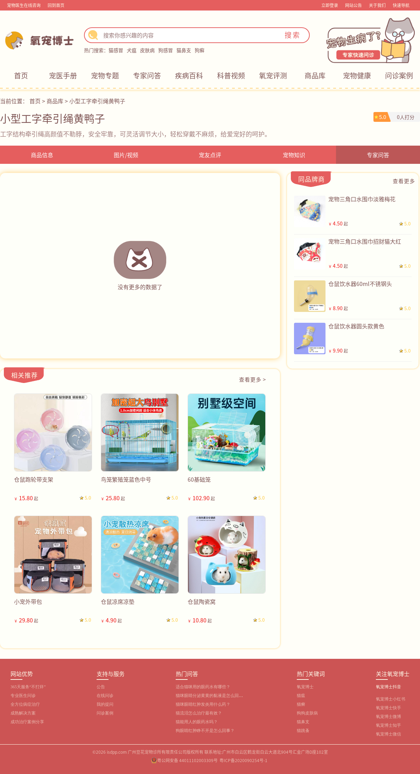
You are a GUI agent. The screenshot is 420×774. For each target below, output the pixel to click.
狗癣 (199, 50)
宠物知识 (294, 155)
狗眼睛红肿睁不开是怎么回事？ (205, 730)
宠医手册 (63, 75)
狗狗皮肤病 (307, 713)
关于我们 (377, 5)
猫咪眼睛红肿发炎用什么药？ (203, 704)
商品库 (315, 75)
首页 (21, 75)
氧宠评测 (273, 75)
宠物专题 (105, 75)
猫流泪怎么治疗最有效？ (199, 713)
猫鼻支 (183, 50)
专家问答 (147, 75)
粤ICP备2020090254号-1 (243, 760)
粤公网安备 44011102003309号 (187, 760)
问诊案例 (399, 75)
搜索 (293, 35)
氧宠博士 (305, 686)
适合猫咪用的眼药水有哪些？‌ (203, 686)
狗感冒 (165, 50)
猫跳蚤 (303, 730)
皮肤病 (147, 50)
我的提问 (105, 704)
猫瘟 (301, 695)
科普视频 (231, 75)
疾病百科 (189, 75)
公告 (101, 686)
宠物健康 (357, 75)
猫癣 (301, 704)
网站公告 (353, 5)
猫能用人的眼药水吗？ (197, 721)
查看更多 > (252, 379)
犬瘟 (131, 50)
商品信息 (42, 155)
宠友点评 (210, 155)
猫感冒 (115, 50)
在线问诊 (105, 695)
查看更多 (404, 180)
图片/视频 (126, 155)
